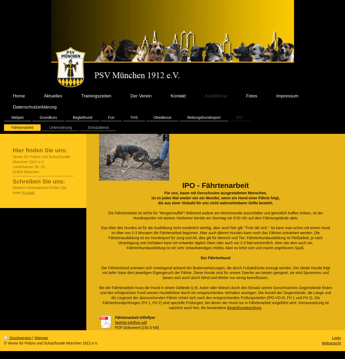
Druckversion (18, 338)
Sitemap (41, 338)
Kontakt (28, 193)
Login (336, 338)
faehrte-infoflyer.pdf (131, 322)
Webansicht (331, 343)
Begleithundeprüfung (244, 308)
